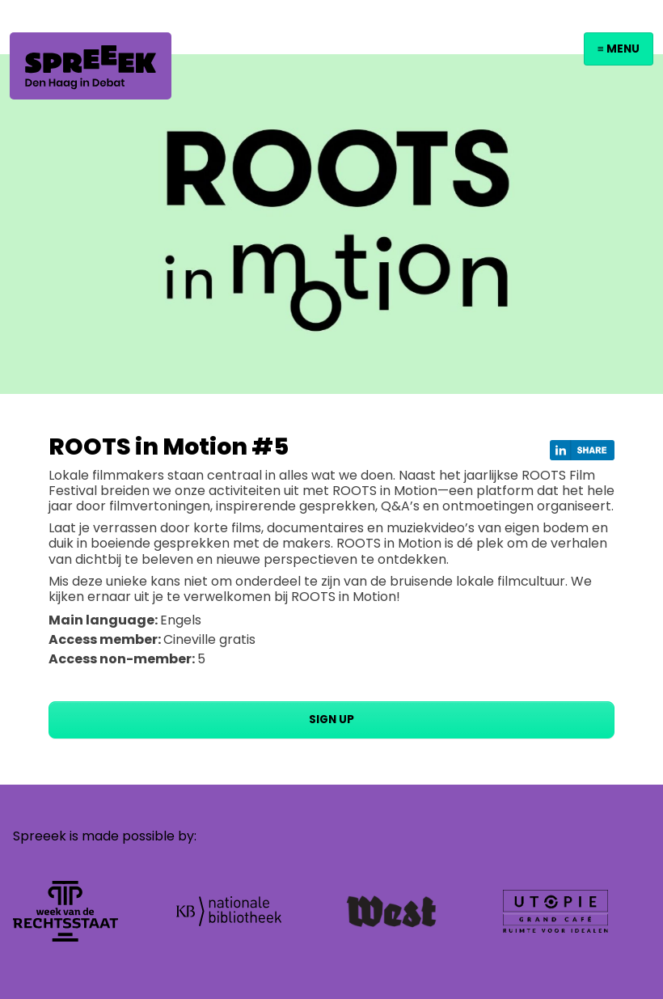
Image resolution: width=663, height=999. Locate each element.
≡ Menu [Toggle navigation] (619, 49)
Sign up (331, 719)
